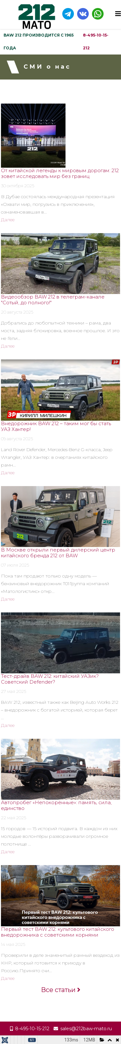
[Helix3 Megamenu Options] (118, 14)
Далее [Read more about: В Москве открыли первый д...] (8, 599)
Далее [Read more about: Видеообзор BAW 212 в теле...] (8, 346)
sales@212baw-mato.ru (86, 1028)
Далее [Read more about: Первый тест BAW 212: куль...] (8, 978)
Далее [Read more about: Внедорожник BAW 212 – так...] (8, 473)
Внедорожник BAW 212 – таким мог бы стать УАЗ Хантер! (56, 426)
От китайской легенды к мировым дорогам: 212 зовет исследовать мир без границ (60, 173)
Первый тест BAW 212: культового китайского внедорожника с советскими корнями (57, 932)
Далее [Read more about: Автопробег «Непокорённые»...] (8, 852)
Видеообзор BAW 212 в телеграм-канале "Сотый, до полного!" (53, 300)
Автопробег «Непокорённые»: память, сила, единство (56, 805)
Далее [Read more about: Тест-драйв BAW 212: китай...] (8, 725)
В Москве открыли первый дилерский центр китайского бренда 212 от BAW (58, 553)
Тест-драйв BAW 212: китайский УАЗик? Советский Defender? (50, 679)
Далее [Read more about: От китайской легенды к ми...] (8, 220)
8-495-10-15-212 (95, 41)
